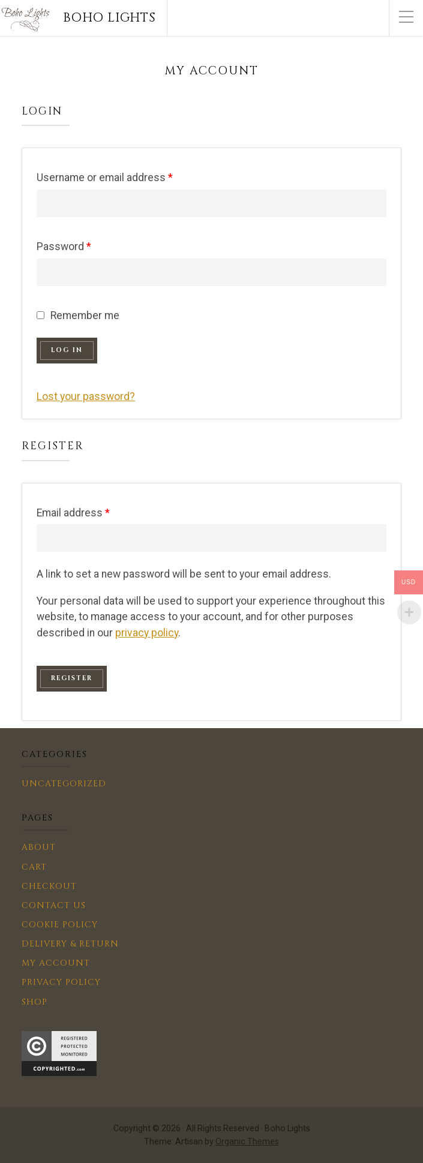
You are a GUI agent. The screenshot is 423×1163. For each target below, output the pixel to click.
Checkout (49, 886)
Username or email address (105, 178)
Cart (34, 867)
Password (64, 247)
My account (56, 963)
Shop (34, 1002)
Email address (73, 513)
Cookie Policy (60, 924)
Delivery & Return (70, 943)
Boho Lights (109, 18)
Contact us (54, 905)
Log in (67, 350)
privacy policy (146, 633)
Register (71, 678)
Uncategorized (64, 783)
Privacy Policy (61, 982)
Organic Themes (247, 1141)
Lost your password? (86, 396)
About (39, 847)
